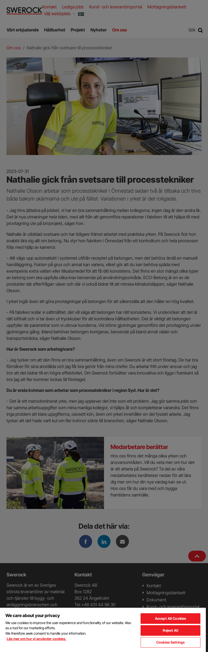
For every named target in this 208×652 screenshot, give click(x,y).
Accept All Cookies (170, 618)
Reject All (170, 630)
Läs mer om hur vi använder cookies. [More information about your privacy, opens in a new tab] (36, 639)
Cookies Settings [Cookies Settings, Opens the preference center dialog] (170, 642)
